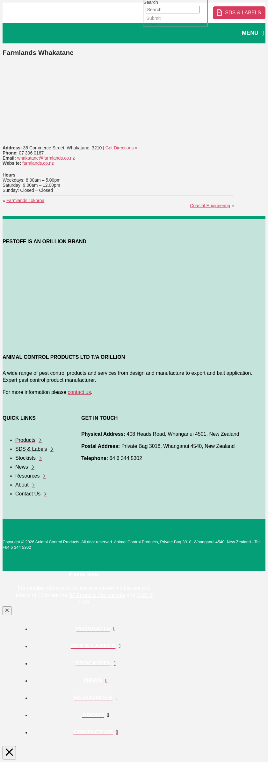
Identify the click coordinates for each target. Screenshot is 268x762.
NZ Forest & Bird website (97, 595)
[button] (252, 33)
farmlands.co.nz (38, 163)
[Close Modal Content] (7, 610)
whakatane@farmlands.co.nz (46, 158)
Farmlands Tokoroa (25, 200)
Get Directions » (121, 147)
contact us (79, 392)
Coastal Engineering (210, 205)
